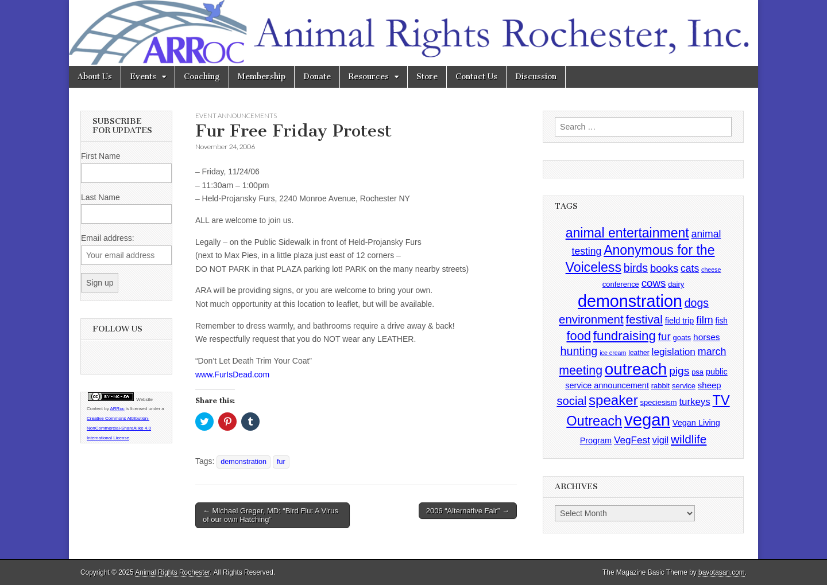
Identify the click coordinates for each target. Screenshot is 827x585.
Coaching (202, 76)
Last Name (100, 197)
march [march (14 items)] (712, 351)
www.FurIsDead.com (232, 374)
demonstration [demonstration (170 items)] (630, 301)
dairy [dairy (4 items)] (676, 284)
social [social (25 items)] (571, 401)
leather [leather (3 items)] (638, 353)
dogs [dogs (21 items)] (697, 303)
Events (143, 76)
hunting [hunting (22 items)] (579, 351)
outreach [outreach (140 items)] (636, 369)
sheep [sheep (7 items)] (709, 385)
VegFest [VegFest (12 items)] (632, 440)
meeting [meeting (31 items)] (580, 370)
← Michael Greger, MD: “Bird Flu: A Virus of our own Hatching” (270, 515)
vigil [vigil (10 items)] (660, 440)
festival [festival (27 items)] (644, 319)
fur (281, 462)
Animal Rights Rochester (172, 572)
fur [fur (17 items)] (664, 336)
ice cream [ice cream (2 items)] (613, 352)
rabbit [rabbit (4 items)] (660, 385)
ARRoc (117, 408)
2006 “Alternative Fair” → (467, 510)
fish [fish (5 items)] (722, 321)
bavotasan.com (721, 572)
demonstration (243, 462)
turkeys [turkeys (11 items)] (694, 401)
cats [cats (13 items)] (690, 268)
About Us (95, 76)
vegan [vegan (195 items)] (647, 419)
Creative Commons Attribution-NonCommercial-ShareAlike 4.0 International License (119, 428)
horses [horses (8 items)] (706, 337)
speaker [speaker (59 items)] (613, 400)
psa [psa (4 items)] (697, 372)
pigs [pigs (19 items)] (679, 371)
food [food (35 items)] (578, 336)
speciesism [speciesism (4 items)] (658, 402)
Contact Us (476, 76)
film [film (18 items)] (704, 320)
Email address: (107, 238)
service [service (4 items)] (683, 385)
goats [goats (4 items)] (682, 337)
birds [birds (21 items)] (636, 268)
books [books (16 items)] (664, 268)
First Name (100, 156)
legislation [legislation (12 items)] (673, 351)
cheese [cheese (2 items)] (711, 269)
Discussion (536, 76)
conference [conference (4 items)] (620, 284)
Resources (369, 76)
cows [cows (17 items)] (653, 283)
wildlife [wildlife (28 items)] (688, 439)
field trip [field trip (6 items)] (679, 320)
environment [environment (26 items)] (591, 319)
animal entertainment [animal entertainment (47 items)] (627, 232)
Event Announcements (236, 115)
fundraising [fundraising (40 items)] (624, 336)
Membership (261, 76)
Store (427, 76)
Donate (317, 76)
